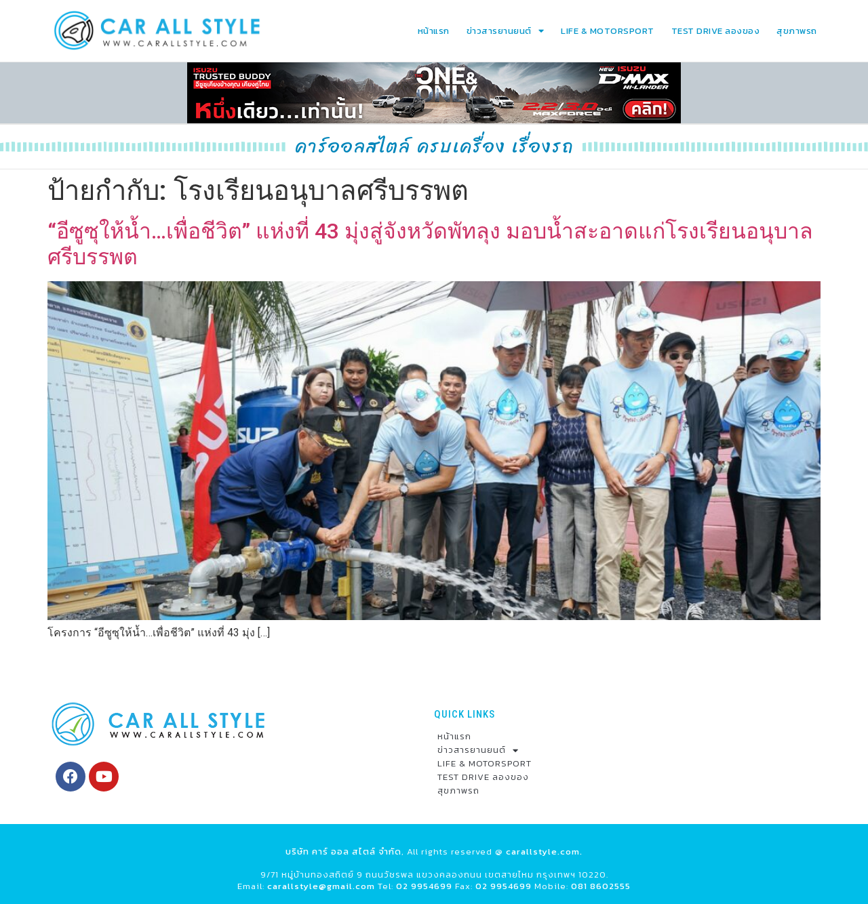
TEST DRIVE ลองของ (715, 30)
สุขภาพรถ (796, 30)
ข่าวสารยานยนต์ (506, 31)
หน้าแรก (434, 30)
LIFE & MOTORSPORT (607, 30)
